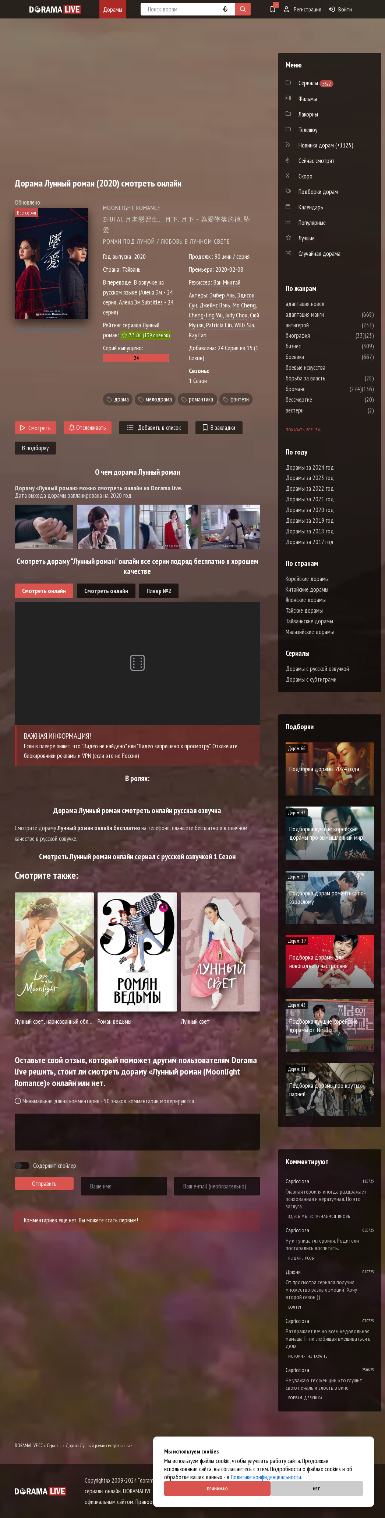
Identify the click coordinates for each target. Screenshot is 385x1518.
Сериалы (54, 1445)
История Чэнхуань (308, 1356)
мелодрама (159, 400)
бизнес (315, 346)
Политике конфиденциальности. (266, 1477)
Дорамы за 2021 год (310, 499)
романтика (201, 400)
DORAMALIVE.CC (29, 1445)
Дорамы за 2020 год (310, 510)
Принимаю (217, 1488)
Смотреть (35, 428)
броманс (317, 389)
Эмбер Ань (222, 295)
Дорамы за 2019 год (310, 520)
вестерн (317, 410)
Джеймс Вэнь (214, 305)
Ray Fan (197, 335)
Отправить (44, 1184)
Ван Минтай (226, 282)
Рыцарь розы (301, 1258)
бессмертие (321, 400)
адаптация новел (327, 304)
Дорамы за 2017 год (309, 542)
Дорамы (112, 9)
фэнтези (239, 400)
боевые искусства (328, 367)
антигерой (319, 325)
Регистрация (302, 9)
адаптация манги (327, 314)
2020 (140, 256)
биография (320, 335)
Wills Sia (244, 325)
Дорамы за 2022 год (310, 488)
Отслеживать (87, 428)
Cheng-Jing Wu (206, 315)
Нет (316, 1488)
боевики (317, 357)
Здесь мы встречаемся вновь (319, 1216)
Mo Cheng (244, 305)
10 (84, 330)
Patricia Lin (219, 325)
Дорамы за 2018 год (310, 531)
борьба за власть (328, 378)
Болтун (295, 1307)
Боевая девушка (305, 1397)
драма (121, 400)
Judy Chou (236, 315)
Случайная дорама (319, 254)
